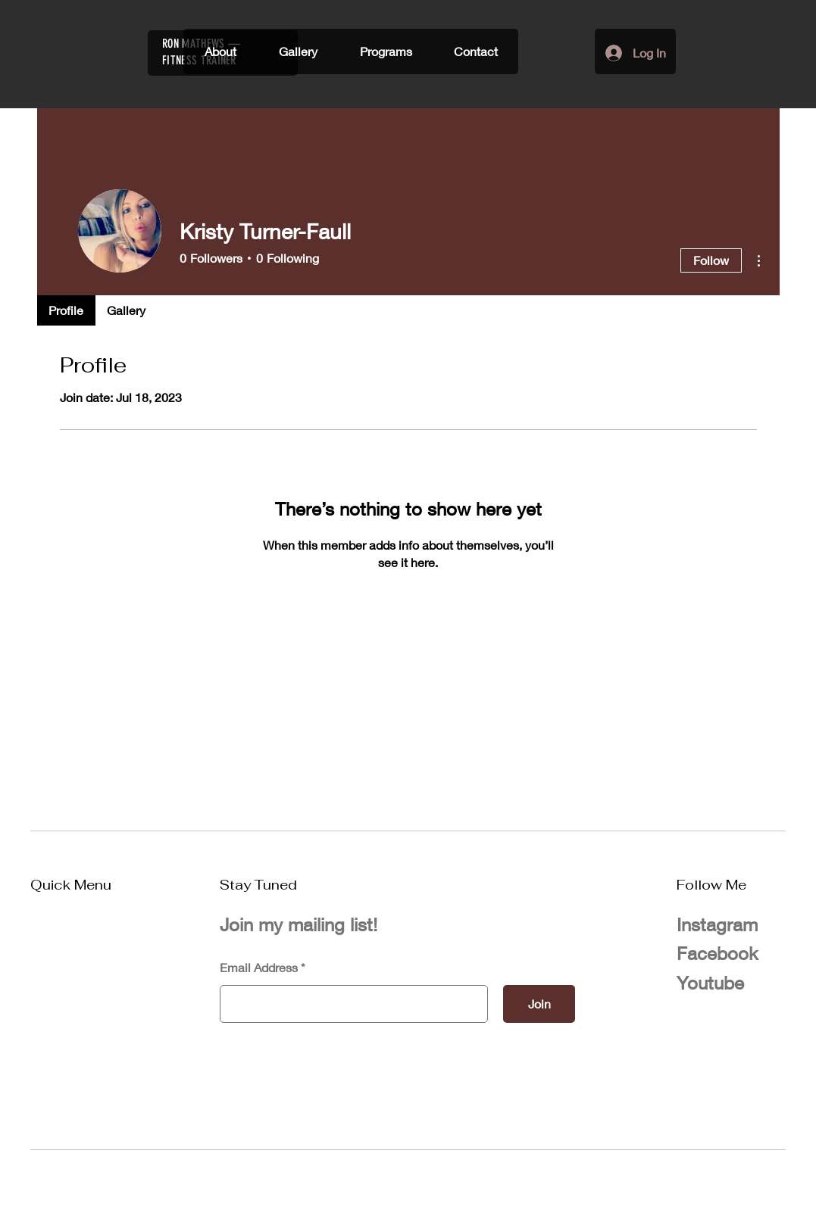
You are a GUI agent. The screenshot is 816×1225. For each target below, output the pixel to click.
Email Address (259, 968)
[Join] (539, 1004)
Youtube (710, 982)
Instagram (717, 924)
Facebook (717, 953)
